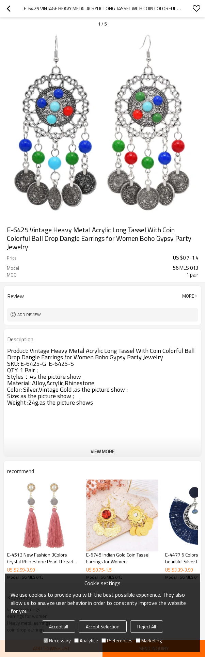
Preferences (116, 640)
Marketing (149, 640)
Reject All (146, 626)
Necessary (57, 640)
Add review (29, 314)
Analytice (86, 640)
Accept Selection (103, 626)
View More (102, 451)
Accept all (58, 626)
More (188, 296)
